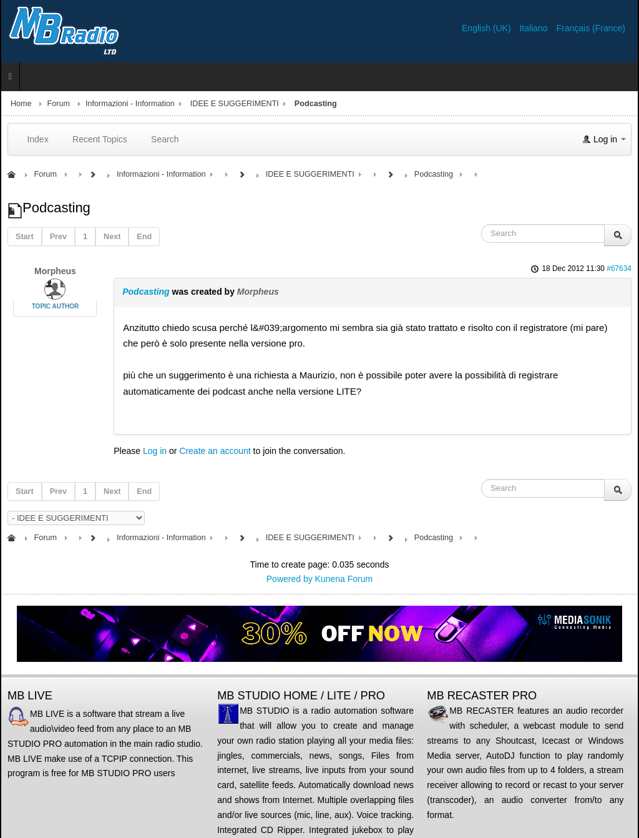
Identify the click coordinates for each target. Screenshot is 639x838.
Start (25, 236)
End (144, 236)
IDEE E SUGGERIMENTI (234, 103)
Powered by (289, 579)
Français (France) (591, 28)
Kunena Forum (344, 579)
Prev (58, 236)
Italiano (534, 28)
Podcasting (145, 292)
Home (21, 103)
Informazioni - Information (130, 103)
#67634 (619, 268)
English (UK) (487, 28)
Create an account (214, 451)
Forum (58, 103)
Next (112, 236)
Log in (155, 451)
